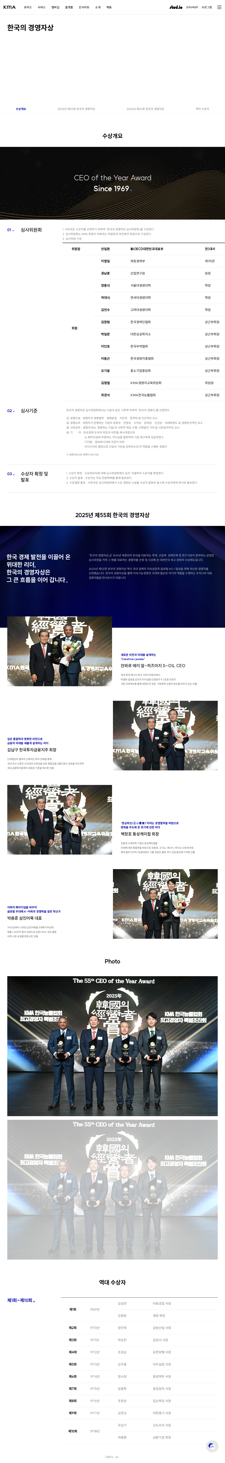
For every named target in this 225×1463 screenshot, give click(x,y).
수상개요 (21, 109)
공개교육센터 (192, 7)
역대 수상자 (202, 109)
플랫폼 (69, 7)
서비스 (42, 7)
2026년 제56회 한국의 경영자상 (145, 109)
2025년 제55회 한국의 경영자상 (76, 109)
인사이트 (84, 7)
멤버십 (55, 7)
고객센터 (212, 1446)
